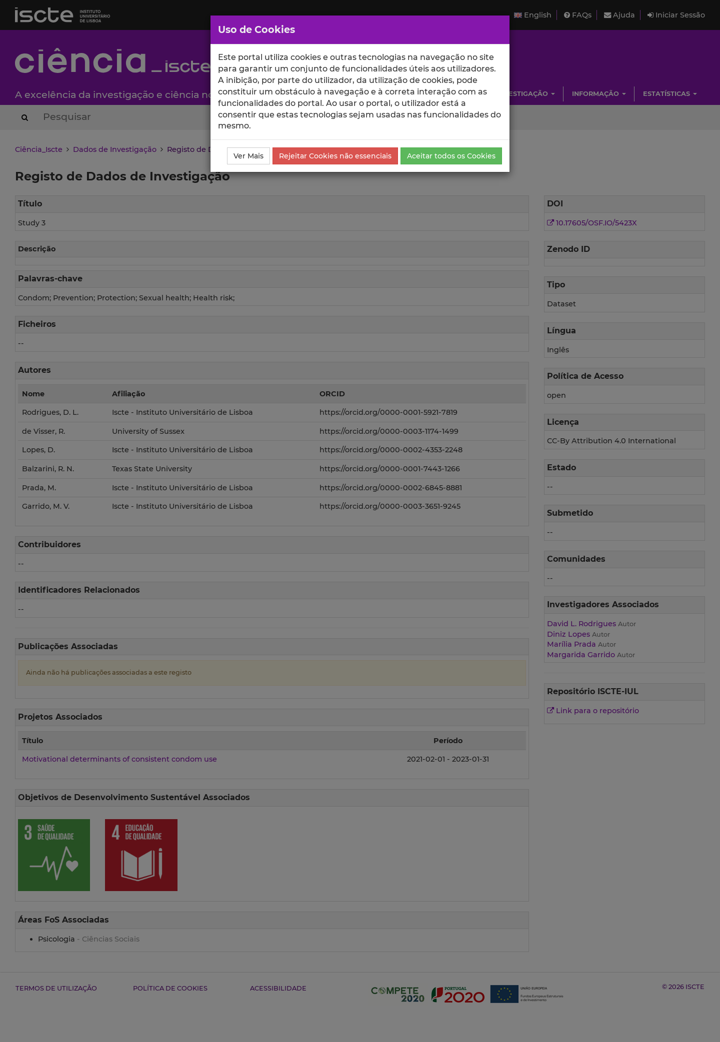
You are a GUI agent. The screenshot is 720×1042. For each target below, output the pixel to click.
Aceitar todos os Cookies (451, 155)
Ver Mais (249, 155)
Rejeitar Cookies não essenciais (335, 155)
